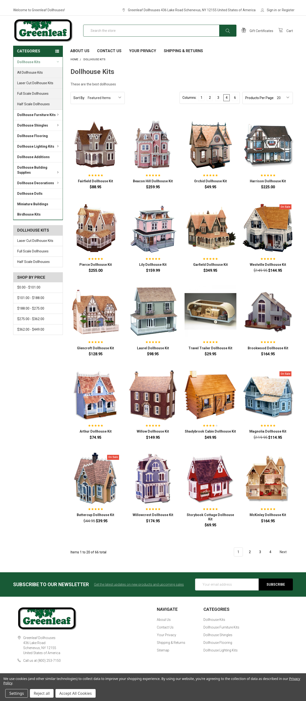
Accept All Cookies (75, 693)
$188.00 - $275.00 (30, 317)
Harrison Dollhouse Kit (268, 190)
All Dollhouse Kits (30, 81)
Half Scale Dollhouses (33, 113)
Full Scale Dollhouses (33, 103)
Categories (28, 60)
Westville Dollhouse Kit (268, 274)
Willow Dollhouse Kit (153, 440)
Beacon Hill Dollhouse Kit (153, 190)
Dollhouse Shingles (38, 134)
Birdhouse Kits (29, 223)
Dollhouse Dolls (30, 203)
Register (288, 10)
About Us (79, 60)
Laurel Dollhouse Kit (153, 357)
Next (286, 561)
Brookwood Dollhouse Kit (268, 357)
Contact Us (109, 60)
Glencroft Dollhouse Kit (95, 357)
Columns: (189, 106)
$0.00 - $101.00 (28, 296)
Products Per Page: (259, 107)
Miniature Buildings (32, 213)
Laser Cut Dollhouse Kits (35, 92)
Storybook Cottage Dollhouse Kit (210, 526)
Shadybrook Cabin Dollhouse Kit (210, 440)
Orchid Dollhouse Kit (210, 190)
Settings (16, 693)
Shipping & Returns (183, 60)
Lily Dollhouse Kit (153, 274)
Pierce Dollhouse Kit (95, 274)
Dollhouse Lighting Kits (38, 155)
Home (74, 68)
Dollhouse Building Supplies (38, 179)
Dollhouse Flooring (32, 145)
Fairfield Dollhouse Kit (95, 190)
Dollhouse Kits (38, 71)
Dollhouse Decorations (38, 192)
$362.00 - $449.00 (30, 338)
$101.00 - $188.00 (30, 307)
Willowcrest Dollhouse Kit (153, 524)
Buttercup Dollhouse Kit (95, 524)
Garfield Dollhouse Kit (210, 274)
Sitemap (163, 659)
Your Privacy (142, 60)
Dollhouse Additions (33, 166)
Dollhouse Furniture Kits (38, 124)
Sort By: (79, 107)
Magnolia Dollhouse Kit (267, 440)
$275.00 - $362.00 (30, 328)
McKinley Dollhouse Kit (268, 524)
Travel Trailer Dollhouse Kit (210, 357)
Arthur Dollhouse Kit (96, 440)
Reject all (42, 693)
